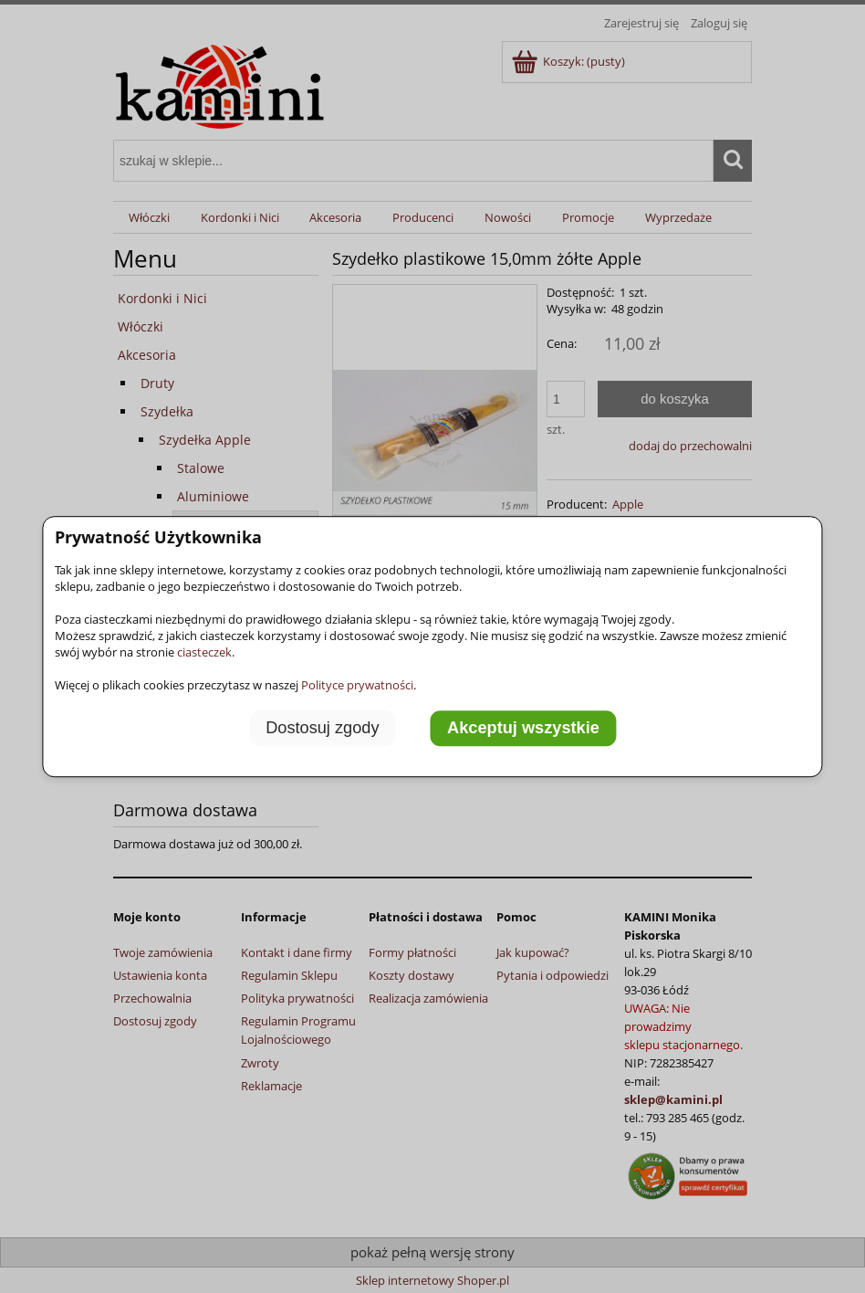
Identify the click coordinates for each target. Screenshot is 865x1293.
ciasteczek (204, 652)
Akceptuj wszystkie (523, 729)
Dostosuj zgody (322, 729)
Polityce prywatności (357, 685)
